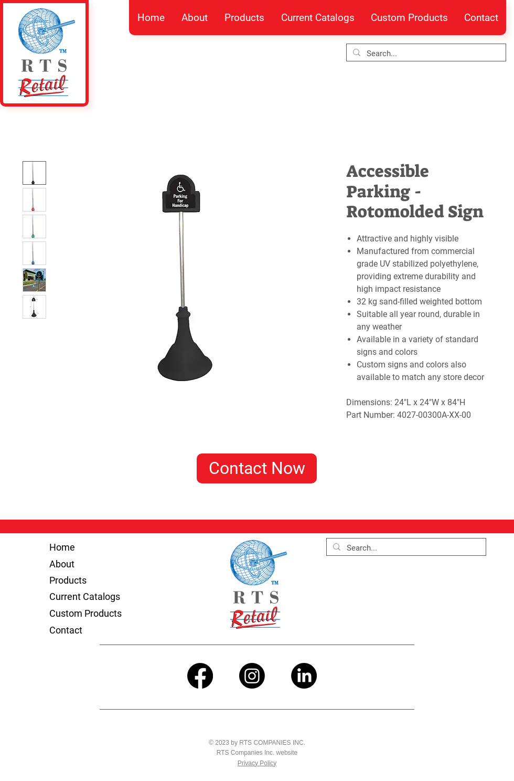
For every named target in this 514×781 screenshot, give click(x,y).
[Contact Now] (257, 468)
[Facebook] (200, 676)
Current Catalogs (84, 596)
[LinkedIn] (304, 676)
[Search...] (425, 54)
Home (62, 547)
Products (68, 580)
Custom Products (85, 613)
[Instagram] (252, 676)
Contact (65, 630)
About (61, 563)
